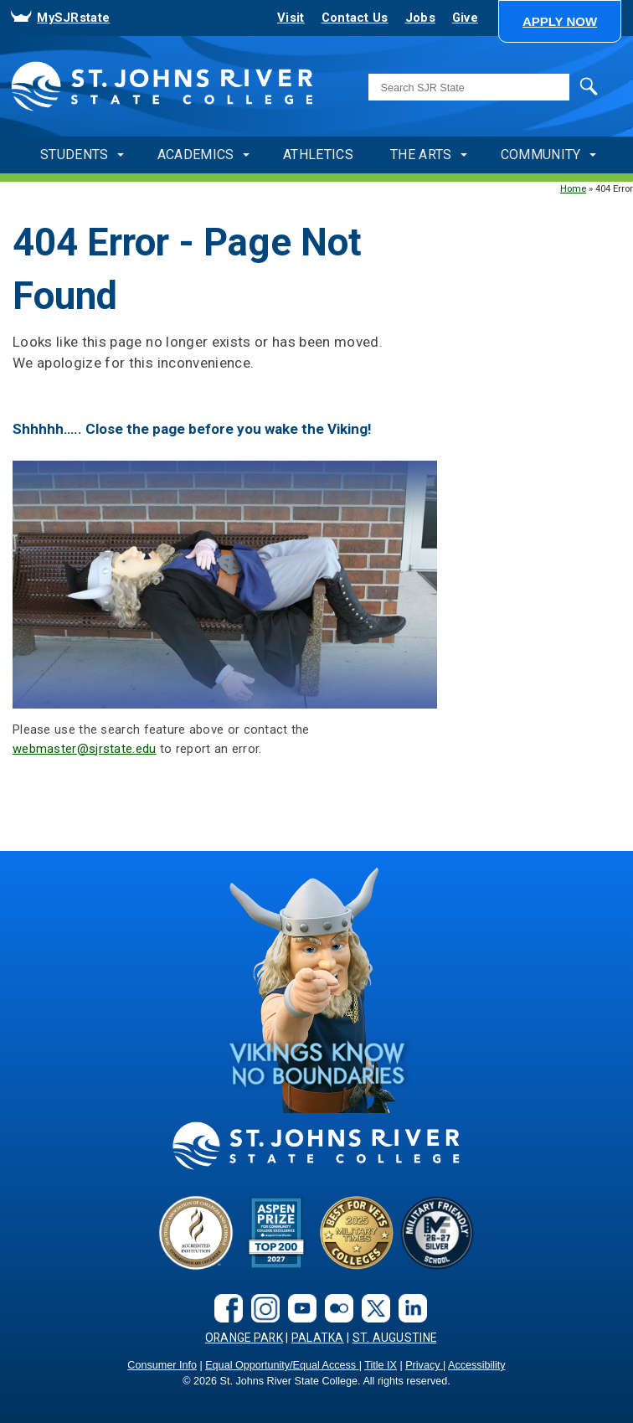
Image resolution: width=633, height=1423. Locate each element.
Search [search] (573, 86)
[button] (559, 21)
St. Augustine (395, 1337)
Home (573, 188)
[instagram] (261, 1307)
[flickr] (334, 1307)
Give (465, 17)
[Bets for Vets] (356, 1232)
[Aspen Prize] (276, 1232)
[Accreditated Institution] (196, 1232)
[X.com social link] (371, 1307)
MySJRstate (73, 17)
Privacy (424, 1365)
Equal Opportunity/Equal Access (281, 1365)
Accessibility (477, 1365)
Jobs (420, 17)
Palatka (317, 1337)
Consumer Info (162, 1365)
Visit (290, 17)
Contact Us (355, 17)
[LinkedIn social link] (408, 1307)
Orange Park (244, 1337)
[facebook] (224, 1307)
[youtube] (298, 1307)
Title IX (380, 1365)
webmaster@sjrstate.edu (85, 748)
